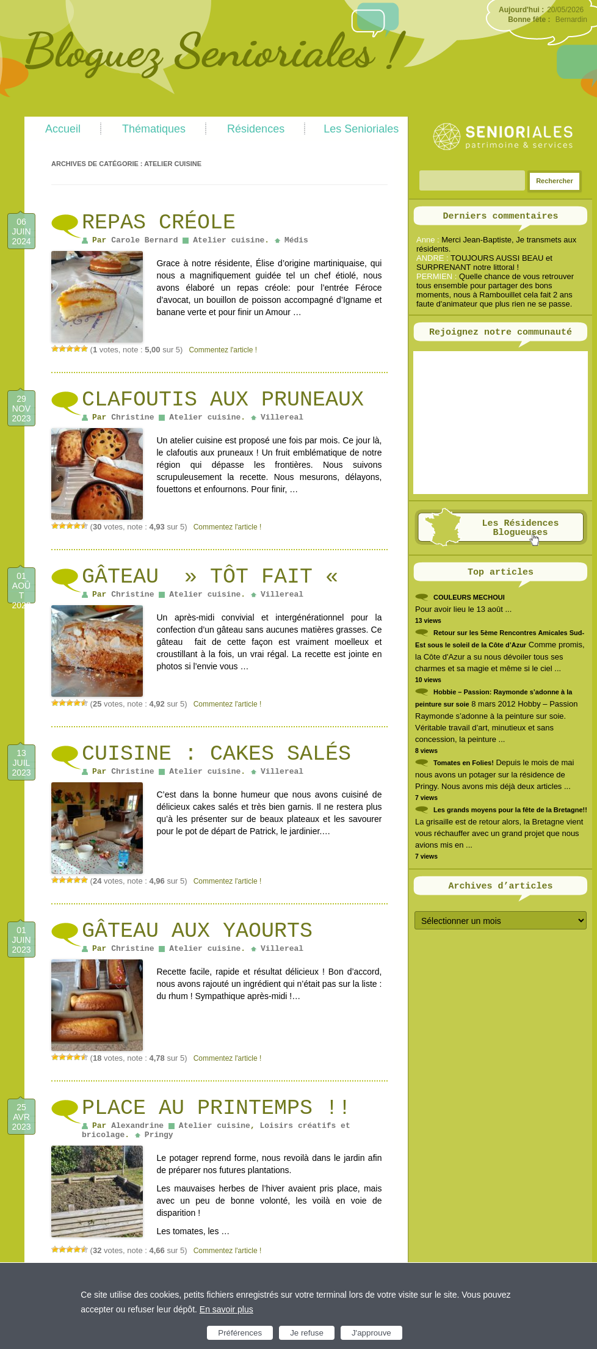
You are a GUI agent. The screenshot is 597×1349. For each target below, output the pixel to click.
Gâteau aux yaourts (197, 931)
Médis (296, 240)
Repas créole (159, 223)
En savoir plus (226, 1309)
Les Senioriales (361, 129)
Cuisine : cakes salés (216, 754)
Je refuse (307, 1332)
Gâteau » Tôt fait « (216, 577)
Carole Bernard (144, 240)
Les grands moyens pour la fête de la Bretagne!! (510, 809)
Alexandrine (137, 1125)
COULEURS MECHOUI (469, 597)
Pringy (159, 1135)
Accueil (63, 129)
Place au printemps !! (216, 1108)
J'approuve (371, 1332)
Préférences (240, 1332)
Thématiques (154, 129)
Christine (132, 417)
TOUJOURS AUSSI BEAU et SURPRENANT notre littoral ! (484, 262)
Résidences (255, 129)
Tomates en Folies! (463, 762)
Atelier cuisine (228, 240)
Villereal (282, 417)
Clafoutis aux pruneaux (223, 400)
